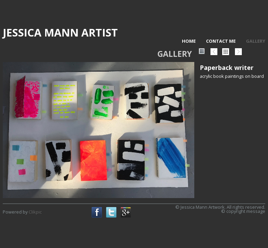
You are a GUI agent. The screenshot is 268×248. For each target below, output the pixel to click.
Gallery (255, 41)
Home (189, 41)
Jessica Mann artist (60, 32)
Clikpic (35, 212)
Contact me (221, 41)
